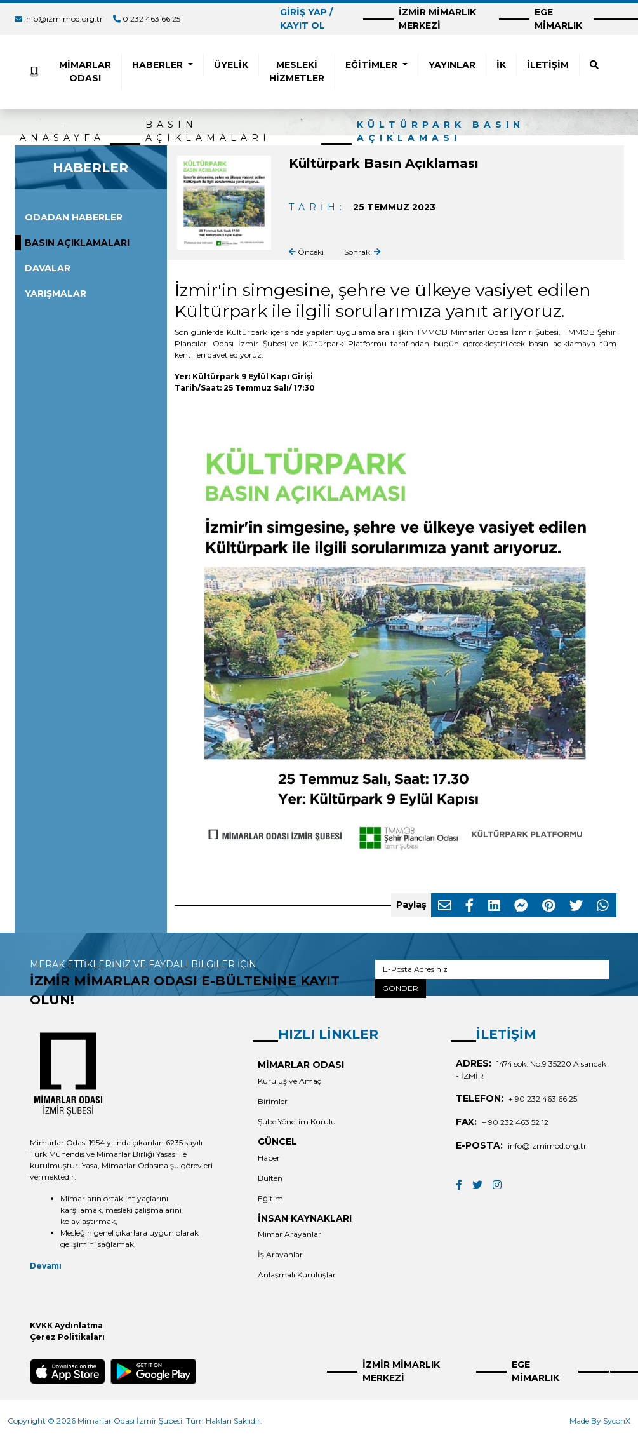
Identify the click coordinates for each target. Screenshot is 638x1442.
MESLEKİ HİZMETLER (296, 71)
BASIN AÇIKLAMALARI (207, 131)
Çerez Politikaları (67, 1337)
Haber (269, 1157)
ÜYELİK (231, 65)
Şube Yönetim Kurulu (297, 1121)
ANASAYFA (62, 138)
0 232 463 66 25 (151, 19)
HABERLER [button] (158, 65)
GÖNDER (400, 988)
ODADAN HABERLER (74, 217)
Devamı (46, 1265)
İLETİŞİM (548, 65)
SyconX (616, 1420)
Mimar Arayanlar (289, 1234)
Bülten (270, 1178)
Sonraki (362, 252)
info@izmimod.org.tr (63, 19)
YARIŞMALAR (55, 293)
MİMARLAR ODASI (85, 71)
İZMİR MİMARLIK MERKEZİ (437, 18)
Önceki (306, 252)
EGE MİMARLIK (558, 18)
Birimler (273, 1101)
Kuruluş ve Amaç (289, 1081)
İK (501, 65)
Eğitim (270, 1198)
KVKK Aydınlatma (66, 1325)
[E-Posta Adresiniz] (491, 969)
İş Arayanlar (280, 1254)
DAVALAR (47, 268)
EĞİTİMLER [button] (372, 65)
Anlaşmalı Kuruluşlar (297, 1274)
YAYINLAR (452, 65)
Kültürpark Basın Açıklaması (440, 131)
